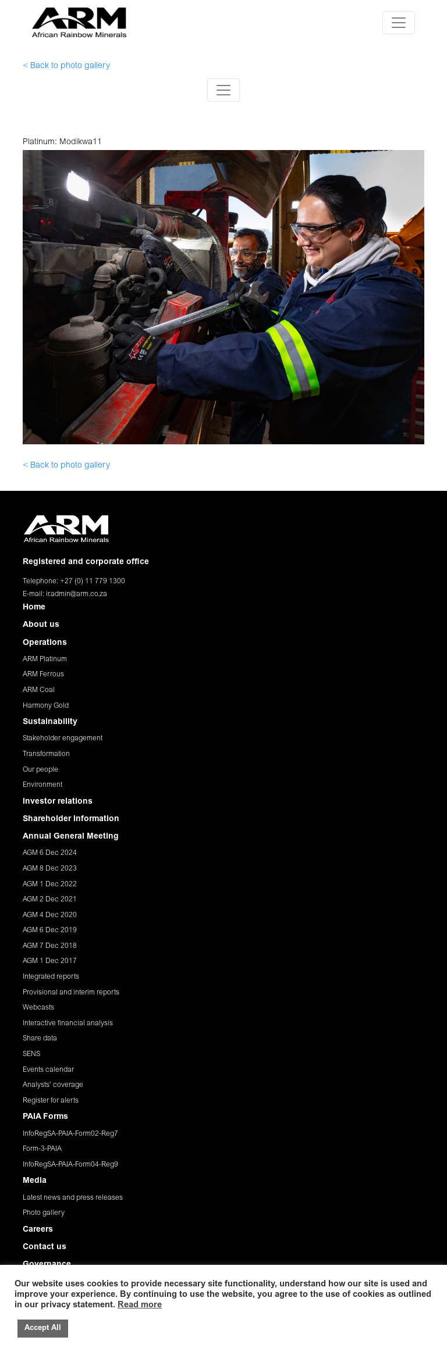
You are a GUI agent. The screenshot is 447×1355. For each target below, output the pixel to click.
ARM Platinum (45, 659)
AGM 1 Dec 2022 (50, 884)
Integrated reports (51, 977)
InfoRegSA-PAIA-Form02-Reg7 (70, 1134)
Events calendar (48, 1070)
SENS (31, 1054)
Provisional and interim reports (71, 992)
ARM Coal (39, 690)
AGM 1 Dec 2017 (50, 961)
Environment (42, 785)
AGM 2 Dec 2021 (50, 899)
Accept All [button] (42, 1328)
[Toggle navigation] (398, 22)
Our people (40, 769)
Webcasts (38, 1007)
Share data (40, 1038)
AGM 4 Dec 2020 (50, 915)
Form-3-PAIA (42, 1149)
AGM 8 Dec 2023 (50, 868)
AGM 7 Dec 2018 (50, 946)
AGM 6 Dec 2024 (50, 853)
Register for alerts (51, 1100)
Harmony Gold (46, 706)
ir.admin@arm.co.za (76, 594)
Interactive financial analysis (68, 1023)
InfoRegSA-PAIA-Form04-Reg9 (70, 1164)
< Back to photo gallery (66, 66)
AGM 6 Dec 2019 (50, 930)
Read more (140, 1305)
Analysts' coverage (53, 1085)
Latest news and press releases (73, 1197)
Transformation (46, 754)
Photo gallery (44, 1213)
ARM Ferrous (43, 674)
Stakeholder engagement (62, 738)
